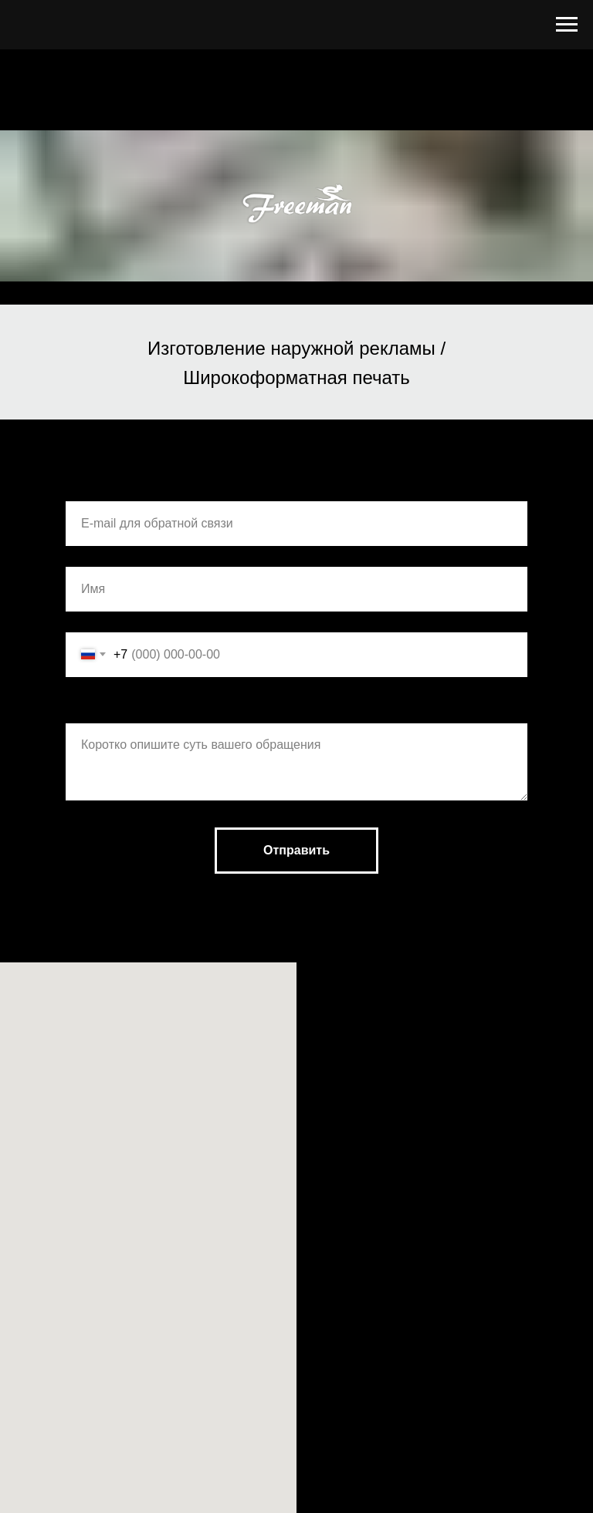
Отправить (296, 850)
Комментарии (108, 707)
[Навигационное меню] (567, 24)
